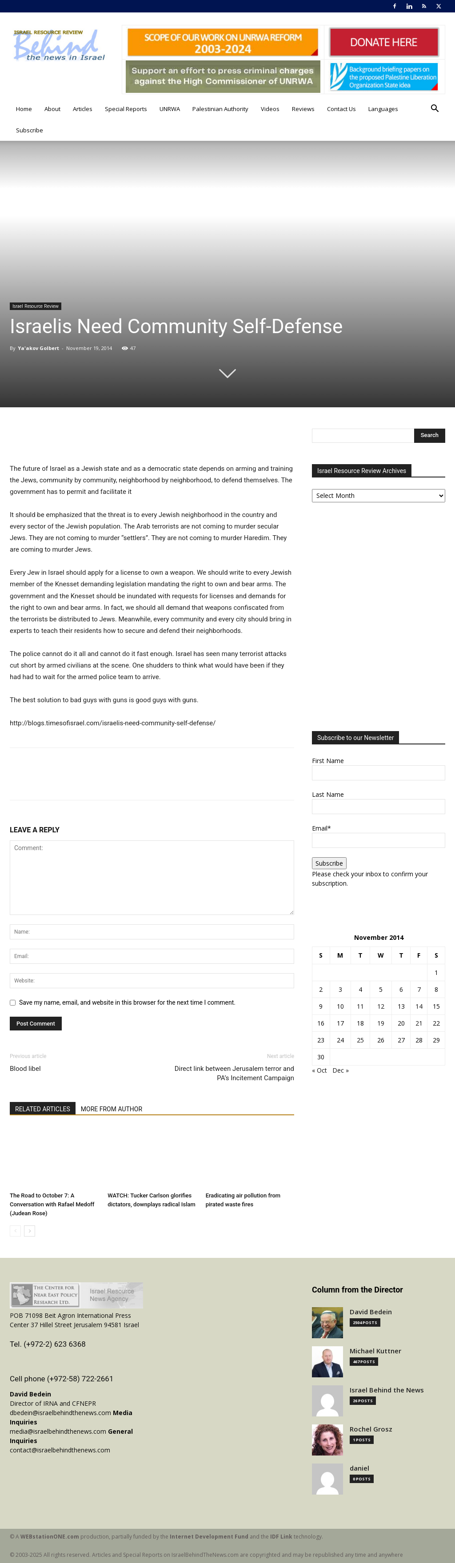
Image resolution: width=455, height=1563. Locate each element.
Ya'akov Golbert (38, 348)
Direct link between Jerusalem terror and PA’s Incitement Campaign (234, 1073)
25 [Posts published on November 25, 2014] (360, 1040)
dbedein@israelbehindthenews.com (60, 1412)
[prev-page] (15, 1231)
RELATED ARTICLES (42, 1109)
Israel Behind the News (387, 1390)
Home (24, 109)
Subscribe (29, 130)
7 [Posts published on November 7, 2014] (419, 989)
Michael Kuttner (375, 1351)
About (52, 109)
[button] (434, 109)
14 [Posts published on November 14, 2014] (419, 1006)
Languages (383, 109)
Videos (270, 109)
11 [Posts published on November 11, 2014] (360, 1006)
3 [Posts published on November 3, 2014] (340, 989)
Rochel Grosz (371, 1429)
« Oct (319, 1070)
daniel (359, 1468)
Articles (82, 109)
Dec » (340, 1070)
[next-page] (29, 1231)
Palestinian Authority (220, 109)
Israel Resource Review (35, 306)
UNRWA (170, 109)
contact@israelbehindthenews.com (60, 1450)
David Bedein (371, 1312)
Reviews (303, 109)
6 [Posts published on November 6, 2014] (401, 989)
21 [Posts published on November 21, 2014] (419, 1023)
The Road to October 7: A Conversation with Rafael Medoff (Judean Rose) (52, 1204)
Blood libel (25, 1069)
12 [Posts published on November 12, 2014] (380, 1006)
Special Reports (126, 109)
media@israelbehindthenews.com (58, 1431)
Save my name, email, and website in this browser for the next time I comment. (127, 1002)
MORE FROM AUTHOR (111, 1109)
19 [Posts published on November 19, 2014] (380, 1023)
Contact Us (341, 109)
